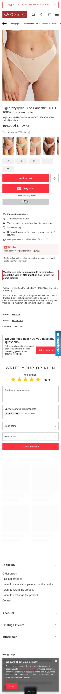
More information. (20, 261)
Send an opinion (30, 446)
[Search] (33, 14)
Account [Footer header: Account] (8, 613)
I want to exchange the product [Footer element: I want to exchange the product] (20, 595)
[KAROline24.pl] (28, 275)
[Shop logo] (14, 14)
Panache (16, 314)
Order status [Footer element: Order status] (9, 573)
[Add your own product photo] (26, 413)
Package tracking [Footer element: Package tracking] (12, 578)
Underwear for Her (30, 24)
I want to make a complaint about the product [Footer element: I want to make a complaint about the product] (28, 584)
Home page (14, 24)
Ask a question (46, 350)
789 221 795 (8, 655)
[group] (30, 74)
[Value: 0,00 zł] (50, 14)
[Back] (5, 23)
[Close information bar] (55, 5)
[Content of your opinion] (30, 394)
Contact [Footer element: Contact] (6, 600)
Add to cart (25, 178)
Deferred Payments (16, 232)
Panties (45, 24)
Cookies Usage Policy (28, 669)
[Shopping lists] (41, 14)
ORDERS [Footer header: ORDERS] (8, 565)
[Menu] (57, 14)
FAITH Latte (17, 320)
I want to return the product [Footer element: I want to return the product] (18, 589)
